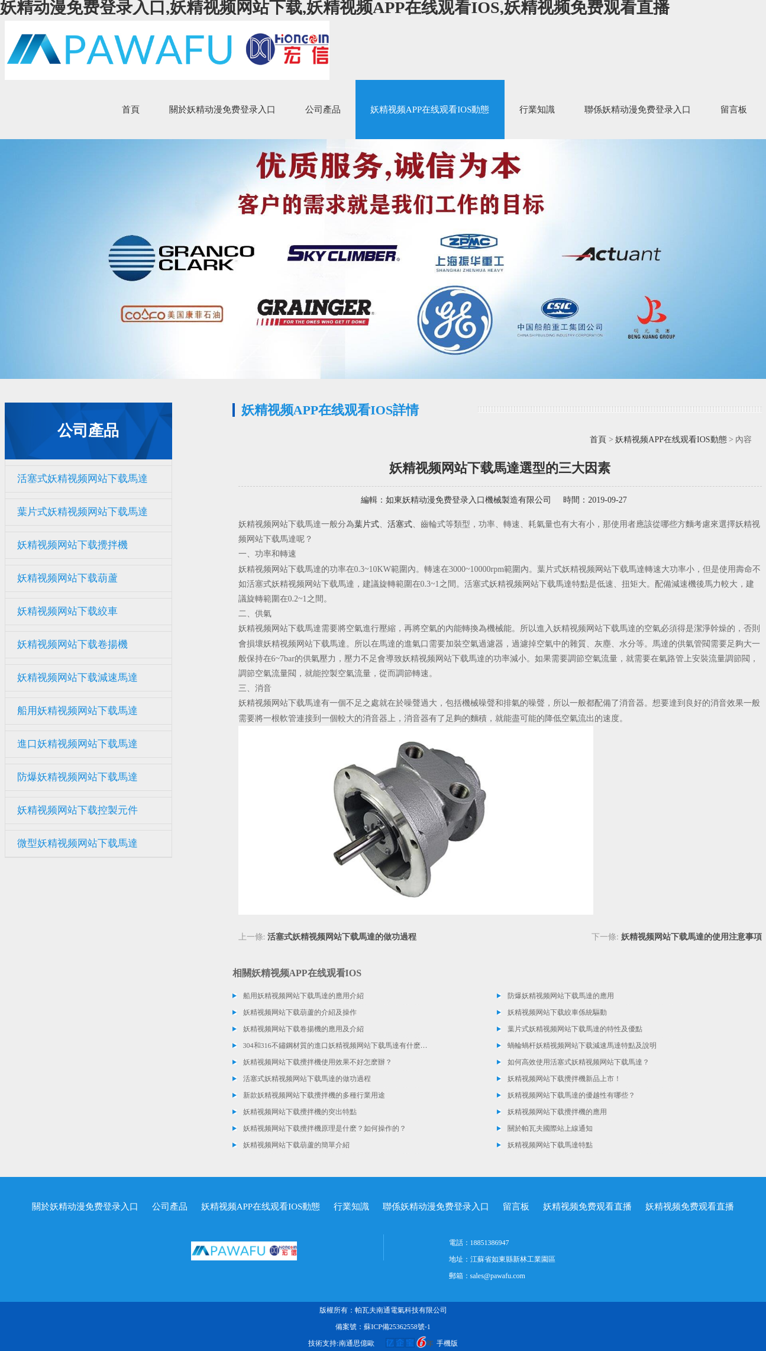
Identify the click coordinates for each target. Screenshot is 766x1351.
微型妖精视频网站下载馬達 (77, 843)
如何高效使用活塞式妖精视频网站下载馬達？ (578, 1062)
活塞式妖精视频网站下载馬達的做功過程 (341, 936)
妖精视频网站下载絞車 (67, 611)
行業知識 (537, 109)
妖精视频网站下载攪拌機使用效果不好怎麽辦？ (317, 1062)
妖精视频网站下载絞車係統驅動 (557, 1012)
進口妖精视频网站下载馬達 (77, 744)
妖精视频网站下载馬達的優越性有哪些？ (571, 1095)
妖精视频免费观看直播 (587, 1206)
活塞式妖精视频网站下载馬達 (82, 478)
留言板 (733, 109)
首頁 (131, 109)
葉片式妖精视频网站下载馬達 (82, 511)
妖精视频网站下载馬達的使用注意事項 (691, 936)
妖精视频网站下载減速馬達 (77, 677)
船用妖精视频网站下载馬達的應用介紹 (303, 996)
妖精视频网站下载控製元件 (77, 810)
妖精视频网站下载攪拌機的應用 (557, 1112)
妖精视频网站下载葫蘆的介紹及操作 (300, 1012)
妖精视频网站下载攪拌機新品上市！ (564, 1079)
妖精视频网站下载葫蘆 (67, 578)
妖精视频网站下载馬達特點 (550, 1145)
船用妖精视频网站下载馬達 (77, 710)
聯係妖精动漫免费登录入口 (637, 109)
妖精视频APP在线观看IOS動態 (430, 109)
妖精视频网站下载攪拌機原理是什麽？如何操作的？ (324, 1128)
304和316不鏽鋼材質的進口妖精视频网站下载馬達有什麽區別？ (336, 1045)
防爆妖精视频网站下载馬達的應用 (561, 996)
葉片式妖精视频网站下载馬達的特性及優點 (575, 1029)
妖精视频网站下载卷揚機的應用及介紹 (303, 1029)
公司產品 (323, 109)
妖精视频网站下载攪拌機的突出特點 (300, 1112)
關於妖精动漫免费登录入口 (222, 109)
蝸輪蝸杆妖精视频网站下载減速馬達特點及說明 (582, 1045)
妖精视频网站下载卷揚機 (72, 644)
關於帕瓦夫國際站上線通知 (550, 1128)
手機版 (447, 1343)
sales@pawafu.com (497, 1276)
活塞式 (399, 524)
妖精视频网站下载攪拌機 (72, 545)
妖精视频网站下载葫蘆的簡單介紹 (296, 1145)
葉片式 (366, 524)
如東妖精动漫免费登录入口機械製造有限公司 (468, 500)
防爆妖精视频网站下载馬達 (77, 777)
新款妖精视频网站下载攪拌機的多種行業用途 (314, 1095)
